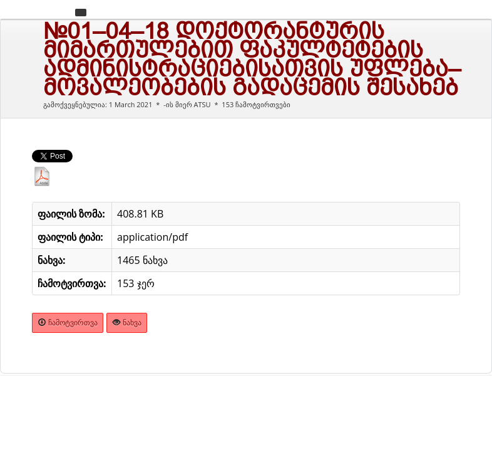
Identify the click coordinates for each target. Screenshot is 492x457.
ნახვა (126, 322)
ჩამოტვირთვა (68, 322)
